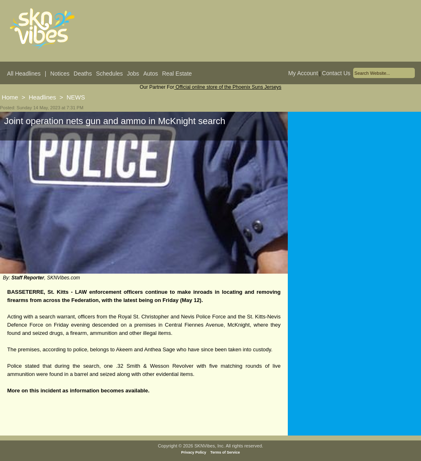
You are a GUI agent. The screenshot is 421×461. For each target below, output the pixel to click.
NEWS (76, 97)
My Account (303, 73)
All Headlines (24, 73)
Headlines (42, 97)
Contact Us (336, 73)
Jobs (133, 73)
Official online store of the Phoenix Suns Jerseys (228, 87)
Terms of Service (225, 452)
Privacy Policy (193, 452)
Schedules (109, 73)
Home (10, 97)
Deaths (83, 73)
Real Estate (177, 73)
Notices (59, 73)
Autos (150, 73)
